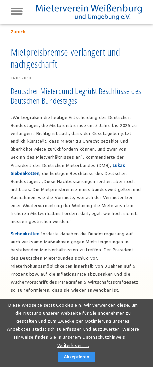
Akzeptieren (76, 356)
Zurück (18, 31)
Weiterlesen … (73, 345)
